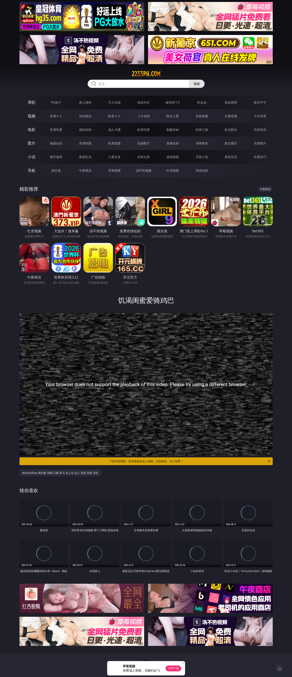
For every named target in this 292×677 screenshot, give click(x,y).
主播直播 (231, 116)
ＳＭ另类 (260, 116)
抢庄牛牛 (260, 102)
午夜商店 (85, 170)
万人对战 (114, 102)
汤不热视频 (143, 170)
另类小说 (202, 157)
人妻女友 (114, 157)
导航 (31, 170)
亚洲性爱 (56, 130)
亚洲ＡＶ (56, 116)
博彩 (31, 102)
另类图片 (260, 143)
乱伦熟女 (231, 130)
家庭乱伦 (85, 157)
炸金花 (201, 102)
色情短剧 (202, 170)
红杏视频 (172, 170)
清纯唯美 (202, 143)
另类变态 (260, 130)
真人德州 (85, 102)
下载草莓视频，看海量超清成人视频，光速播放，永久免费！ (190, 461)
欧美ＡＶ (114, 116)
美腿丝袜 (172, 143)
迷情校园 (172, 157)
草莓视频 (114, 170)
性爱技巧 (260, 157)
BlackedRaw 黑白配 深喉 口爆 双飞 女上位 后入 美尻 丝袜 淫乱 (60, 473)
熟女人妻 (172, 116)
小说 (31, 156)
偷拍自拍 (85, 130)
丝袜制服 (202, 116)
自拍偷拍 (85, 116)
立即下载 (173, 668)
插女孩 (56, 170)
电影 (31, 129)
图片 (31, 143)
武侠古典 (143, 157)
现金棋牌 (231, 102)
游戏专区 (143, 102)
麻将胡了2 (173, 102)
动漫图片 (143, 143)
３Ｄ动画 (143, 116)
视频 (31, 116)
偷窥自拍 (56, 143)
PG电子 (56, 102)
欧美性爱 (143, 130)
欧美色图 (114, 143)
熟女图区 (231, 143)
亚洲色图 (85, 143)
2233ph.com (146, 74)
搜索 (197, 84)
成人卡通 (114, 130)
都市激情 (56, 157)
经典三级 (202, 130)
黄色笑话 (231, 157)
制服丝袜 (172, 130)
